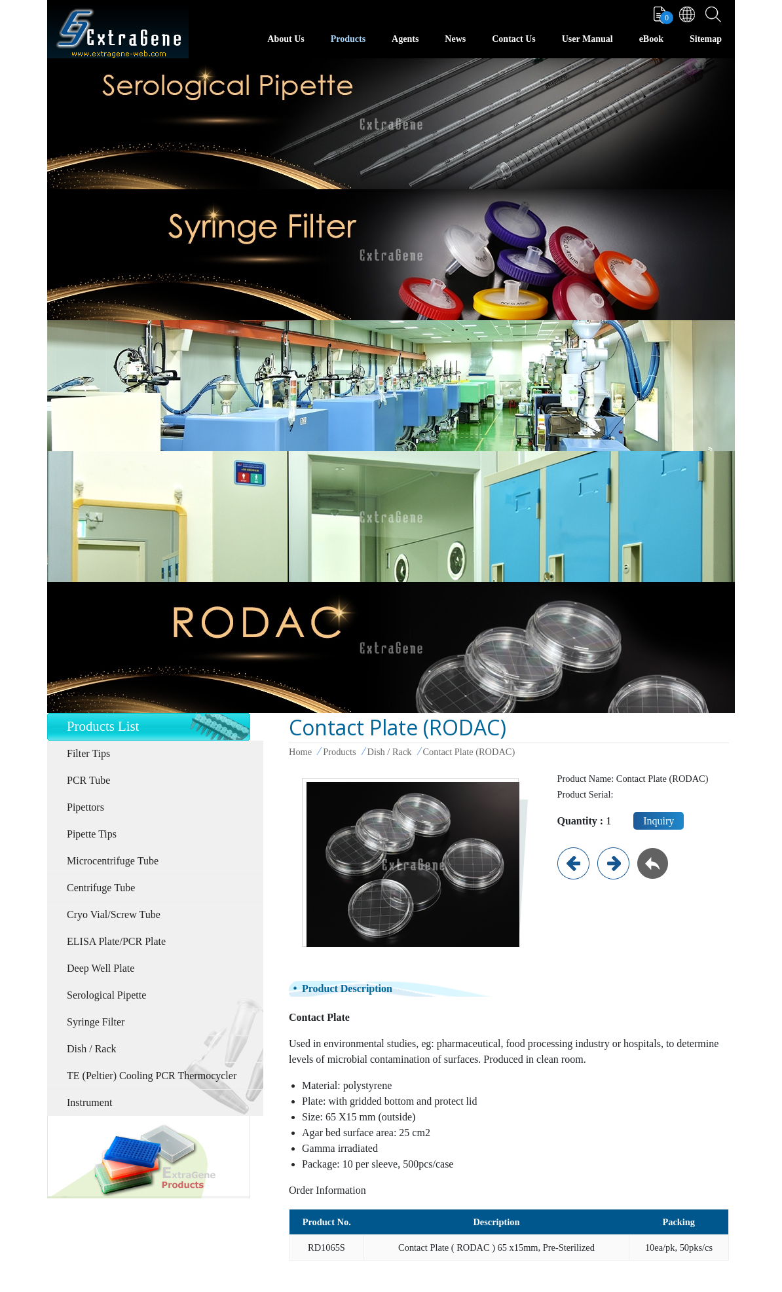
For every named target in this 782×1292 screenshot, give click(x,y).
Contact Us (514, 39)
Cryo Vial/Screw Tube (113, 914)
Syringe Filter (95, 1021)
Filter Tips (88, 753)
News (455, 39)
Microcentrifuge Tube (112, 860)
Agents (405, 39)
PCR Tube (88, 780)
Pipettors (85, 807)
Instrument (89, 1102)
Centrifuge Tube (101, 887)
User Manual (587, 39)
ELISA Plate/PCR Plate (116, 941)
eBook (651, 39)
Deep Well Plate (100, 968)
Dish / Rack (92, 1048)
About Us (285, 39)
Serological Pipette (106, 995)
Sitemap (706, 39)
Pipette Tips (92, 834)
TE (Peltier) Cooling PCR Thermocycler (151, 1075)
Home (300, 752)
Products (348, 39)
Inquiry (658, 820)
